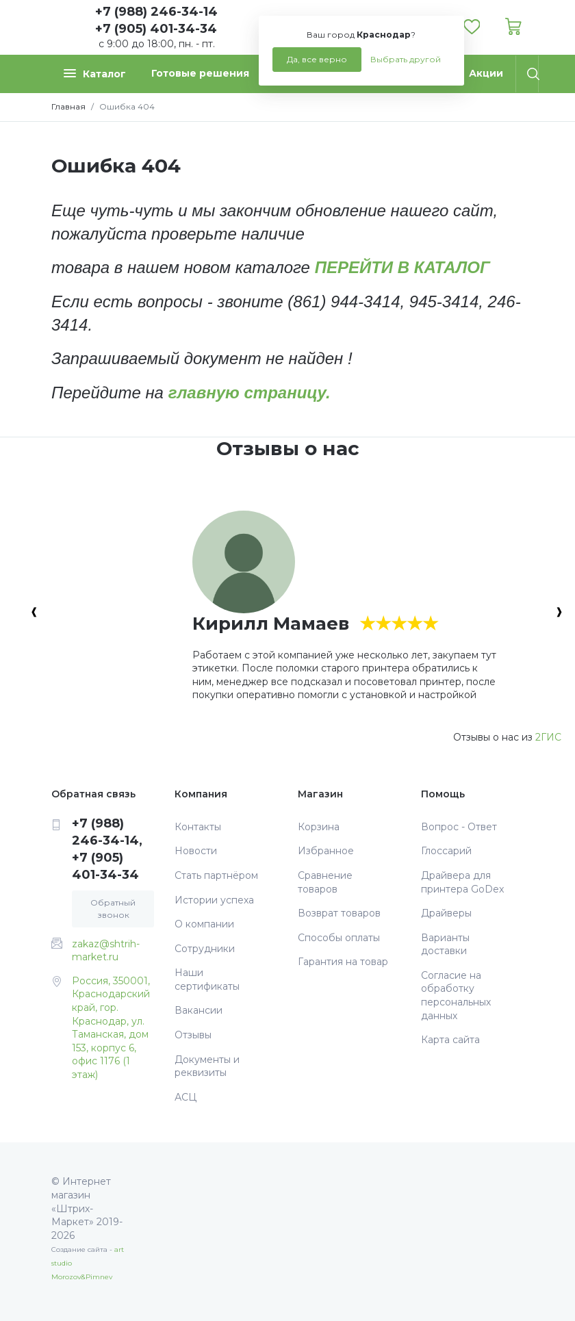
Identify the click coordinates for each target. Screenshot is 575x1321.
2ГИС (548, 737)
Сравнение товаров (325, 882)
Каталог (95, 73)
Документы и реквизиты (207, 1066)
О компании (204, 924)
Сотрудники (205, 948)
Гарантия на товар (343, 962)
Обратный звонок (113, 908)
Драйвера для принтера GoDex (462, 882)
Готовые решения (200, 73)
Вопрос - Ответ (459, 827)
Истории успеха (214, 900)
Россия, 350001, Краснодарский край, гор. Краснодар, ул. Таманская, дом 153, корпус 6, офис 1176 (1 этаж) (111, 1028)
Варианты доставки (445, 945)
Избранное (326, 851)
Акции (486, 73)
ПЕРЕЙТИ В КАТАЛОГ (402, 267)
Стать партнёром (216, 875)
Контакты (198, 827)
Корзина (319, 827)
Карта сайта (450, 1040)
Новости (196, 851)
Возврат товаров (339, 913)
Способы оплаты (339, 938)
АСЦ (185, 1097)
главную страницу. (249, 392)
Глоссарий (446, 851)
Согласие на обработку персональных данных (456, 995)
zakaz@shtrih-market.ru (106, 951)
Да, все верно (317, 59)
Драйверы (446, 913)
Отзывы (193, 1035)
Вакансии (198, 1010)
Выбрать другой (405, 59)
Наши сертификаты (207, 979)
